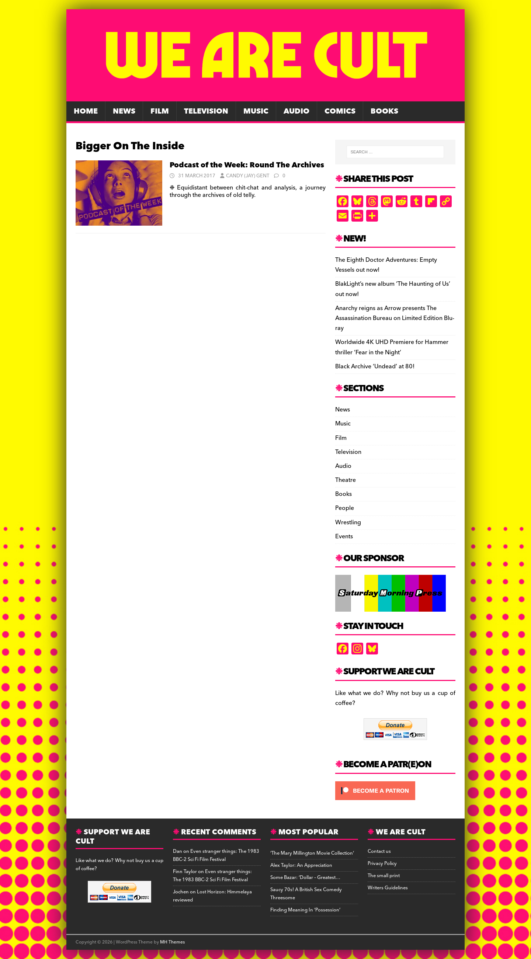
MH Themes (172, 942)
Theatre (345, 480)
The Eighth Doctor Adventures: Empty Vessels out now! (386, 265)
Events (344, 536)
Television (206, 111)
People (344, 508)
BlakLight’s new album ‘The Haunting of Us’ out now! (392, 289)
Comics (339, 111)
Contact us (379, 851)
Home (86, 111)
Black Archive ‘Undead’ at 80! (374, 366)
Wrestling (348, 522)
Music (255, 111)
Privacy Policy (382, 863)
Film (159, 111)
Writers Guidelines (388, 888)
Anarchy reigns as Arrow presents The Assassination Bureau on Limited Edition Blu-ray (394, 318)
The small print (384, 876)
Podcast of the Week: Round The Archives (247, 165)
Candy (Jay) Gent (247, 176)
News (124, 111)
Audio (296, 111)
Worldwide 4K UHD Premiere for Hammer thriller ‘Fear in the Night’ (391, 347)
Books (384, 111)
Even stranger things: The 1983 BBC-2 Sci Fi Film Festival (216, 855)
